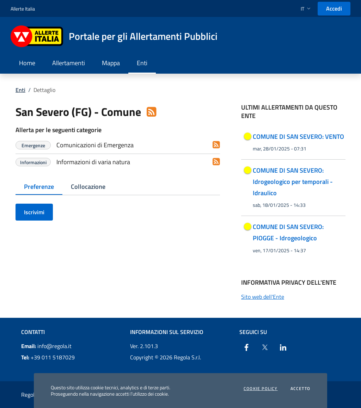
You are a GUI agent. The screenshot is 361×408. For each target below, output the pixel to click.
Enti (20, 90)
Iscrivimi (34, 212)
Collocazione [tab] (88, 186)
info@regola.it (46, 346)
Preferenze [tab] (39, 186)
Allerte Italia (23, 8)
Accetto (300, 389)
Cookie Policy (261, 389)
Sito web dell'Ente (262, 296)
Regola (29, 394)
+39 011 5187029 (48, 357)
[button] (306, 9)
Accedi (334, 8)
